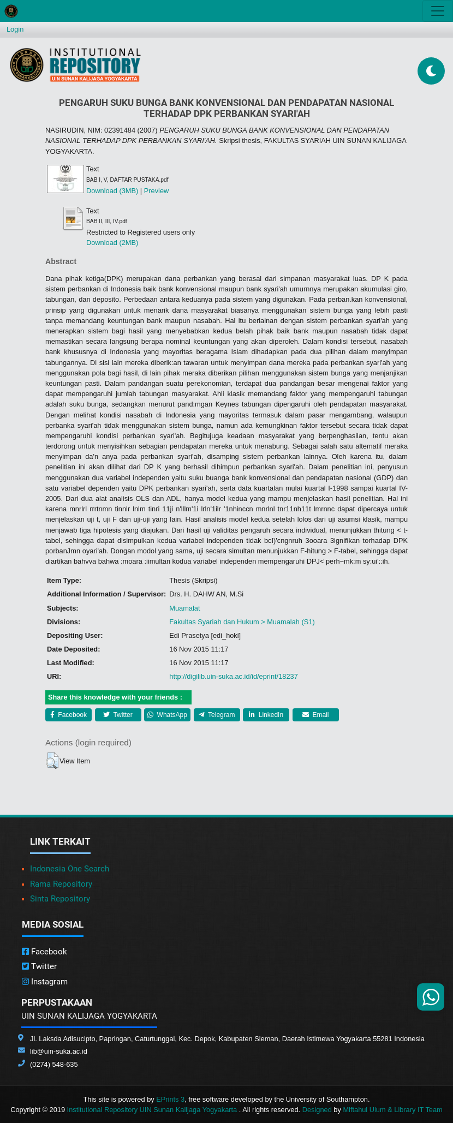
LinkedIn (266, 715)
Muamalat (184, 608)
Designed (317, 1110)
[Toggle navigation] (437, 11)
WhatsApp (167, 715)
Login (15, 29)
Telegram (217, 715)
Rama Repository (61, 884)
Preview (156, 191)
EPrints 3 (170, 1099)
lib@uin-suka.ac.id (58, 1051)
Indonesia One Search (69, 869)
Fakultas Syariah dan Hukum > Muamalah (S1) (241, 622)
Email (315, 715)
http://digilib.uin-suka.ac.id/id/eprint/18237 (233, 676)
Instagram (45, 982)
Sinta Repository (60, 899)
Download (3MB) (112, 191)
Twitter (117, 715)
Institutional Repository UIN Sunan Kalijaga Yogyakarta (153, 1110)
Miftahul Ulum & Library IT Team (392, 1110)
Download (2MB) (112, 242)
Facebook (68, 715)
